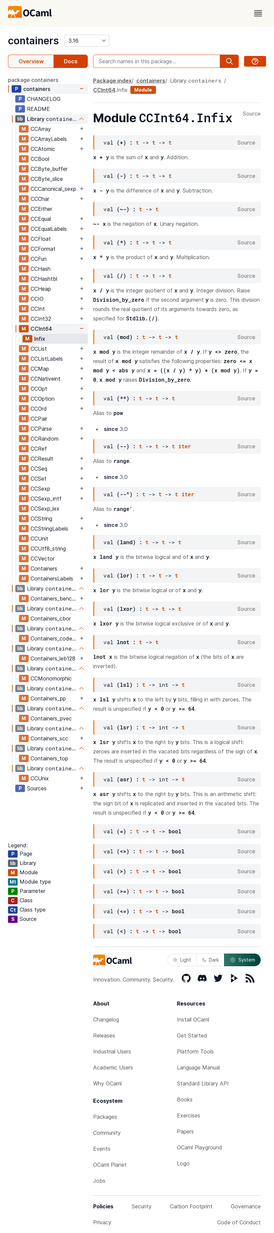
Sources (37, 788)
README (38, 109)
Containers (44, 568)
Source (252, 114)
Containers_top (49, 758)
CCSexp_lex (45, 508)
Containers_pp (48, 698)
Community (107, 1132)
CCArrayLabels (49, 139)
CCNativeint (46, 378)
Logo (183, 1163)
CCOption (43, 398)
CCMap (40, 368)
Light (182, 960)
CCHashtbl (44, 278)
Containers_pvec (51, 718)
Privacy (102, 1222)
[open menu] (258, 13)
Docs (70, 61)
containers (33, 41)
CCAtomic (43, 149)
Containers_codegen (54, 638)
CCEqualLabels (49, 228)
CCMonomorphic (51, 678)
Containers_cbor (51, 618)
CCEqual (41, 218)
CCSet (39, 478)
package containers (33, 80)
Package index (112, 80)
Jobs (99, 1180)
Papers (185, 1131)
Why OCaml (107, 1083)
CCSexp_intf (46, 498)
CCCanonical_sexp (53, 189)
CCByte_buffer (49, 169)
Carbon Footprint (191, 1206)
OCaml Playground (199, 1147)
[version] (86, 41)
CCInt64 (41, 328)
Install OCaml (193, 1019)
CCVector (43, 558)
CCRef (39, 448)
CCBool (40, 159)
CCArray (41, 129)
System (242, 960)
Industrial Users (112, 1051)
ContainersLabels (52, 578)
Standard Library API (203, 1083)
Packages (105, 1116)
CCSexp (40, 488)
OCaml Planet (110, 1164)
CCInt (38, 308)
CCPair (39, 418)
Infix (39, 338)
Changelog (106, 1019)
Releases (104, 1035)
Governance (246, 1206)
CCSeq (39, 468)
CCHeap (41, 288)
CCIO (37, 298)
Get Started (192, 1035)
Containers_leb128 (53, 658)
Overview (31, 61)
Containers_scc (49, 738)
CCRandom (45, 438)
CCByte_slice (47, 179)
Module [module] (143, 90)
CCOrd (39, 408)
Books (185, 1099)
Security (142, 1206)
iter (184, 446)
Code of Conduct (239, 1222)
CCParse (41, 428)
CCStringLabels (49, 528)
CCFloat (41, 238)
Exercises (188, 1115)
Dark (210, 960)
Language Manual (198, 1067)
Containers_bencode (54, 598)
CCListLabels (47, 358)
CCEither (41, 209)
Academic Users (113, 1067)
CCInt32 (41, 318)
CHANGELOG (44, 99)
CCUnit (39, 538)
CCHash (41, 268)
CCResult (42, 458)
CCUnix (40, 778)
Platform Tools (195, 1051)
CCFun (39, 258)
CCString (41, 518)
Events (101, 1148)
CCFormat (43, 248)
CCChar (40, 199)
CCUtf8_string (48, 548)
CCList (39, 348)
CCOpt (39, 388)
